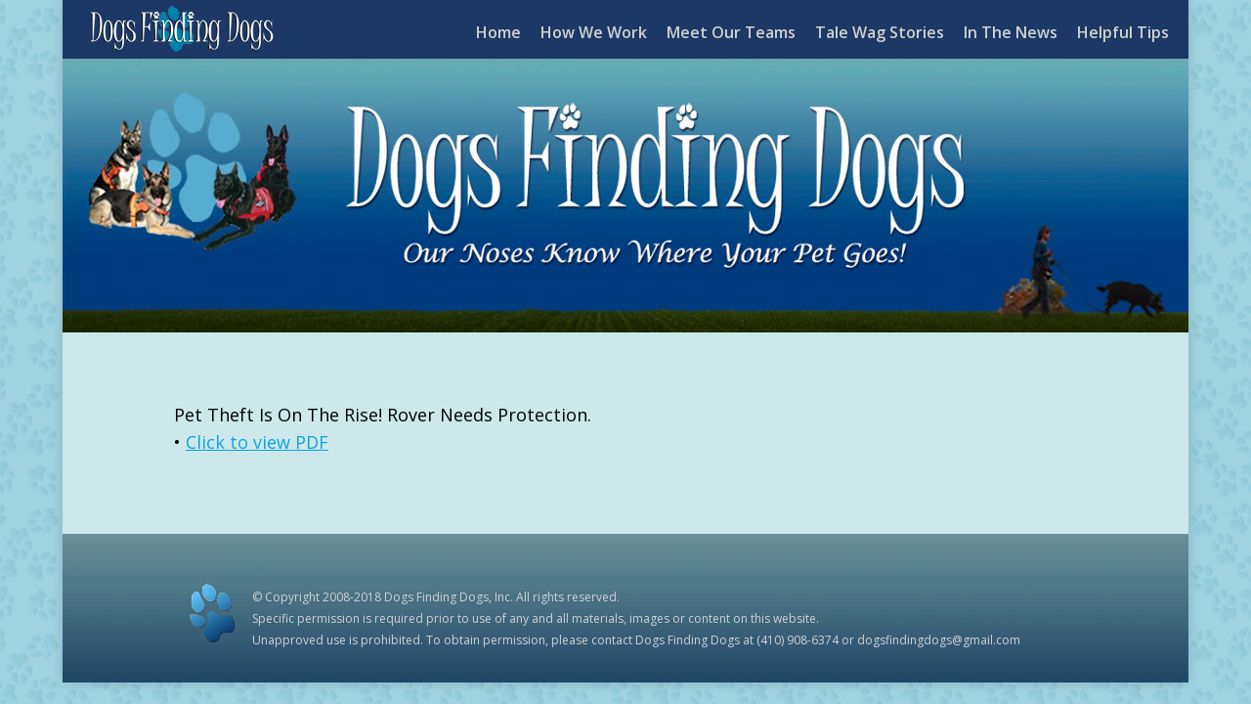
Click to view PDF (257, 442)
